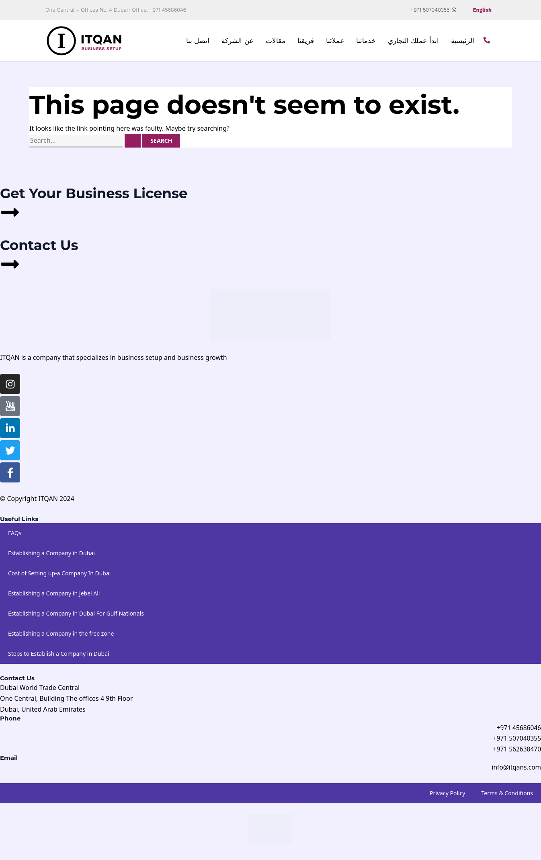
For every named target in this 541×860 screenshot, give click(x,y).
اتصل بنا (198, 42)
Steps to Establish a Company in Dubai (58, 655)
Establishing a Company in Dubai (51, 555)
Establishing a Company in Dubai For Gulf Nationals (76, 615)
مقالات (275, 42)
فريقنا (305, 42)
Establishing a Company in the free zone (61, 635)
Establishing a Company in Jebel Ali (54, 595)
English (481, 10)
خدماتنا (366, 42)
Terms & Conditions (507, 796)
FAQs (14, 535)
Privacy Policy (447, 796)
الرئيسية (462, 42)
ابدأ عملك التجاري (413, 42)
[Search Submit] (133, 143)
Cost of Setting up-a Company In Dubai (59, 575)
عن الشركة (237, 42)
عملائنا (335, 42)
